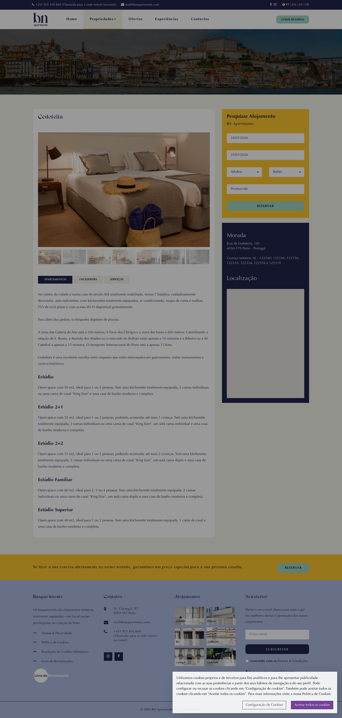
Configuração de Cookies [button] (264, 705)
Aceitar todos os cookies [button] (312, 705)
